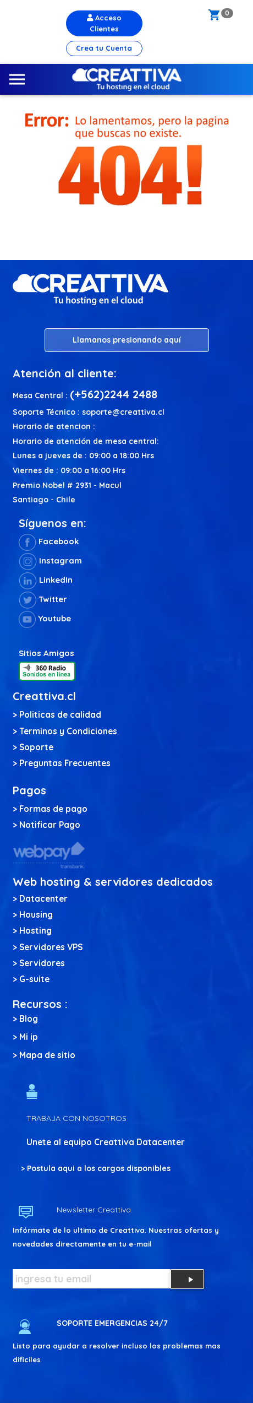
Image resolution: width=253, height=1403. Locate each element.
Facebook (49, 541)
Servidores (42, 963)
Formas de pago (53, 809)
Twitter (43, 599)
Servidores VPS (50, 947)
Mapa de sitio (47, 1055)
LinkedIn (46, 580)
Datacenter (43, 898)
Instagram (50, 560)
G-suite (34, 979)
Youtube (45, 618)
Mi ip (28, 1037)
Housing (36, 914)
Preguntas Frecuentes (65, 763)
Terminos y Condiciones (68, 731)
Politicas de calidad (60, 714)
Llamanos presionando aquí (127, 340)
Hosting (35, 930)
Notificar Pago (49, 825)
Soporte (36, 747)
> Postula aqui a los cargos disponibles (95, 1168)
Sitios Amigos (46, 653)
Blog (28, 1019)
